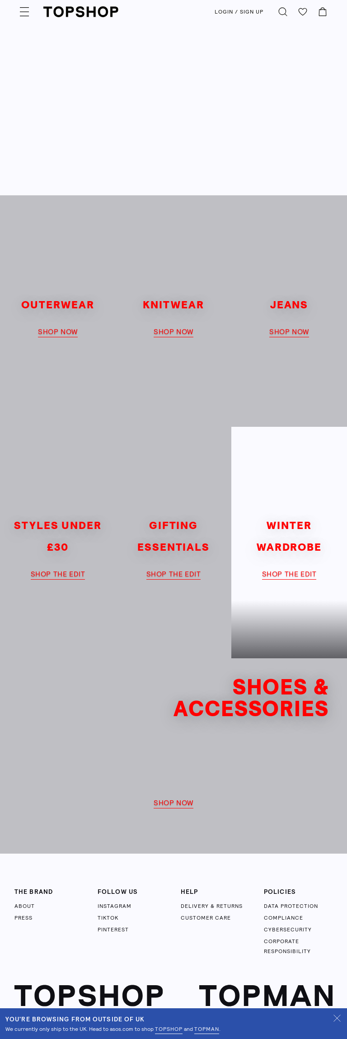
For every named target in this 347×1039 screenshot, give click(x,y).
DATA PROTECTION (291, 906)
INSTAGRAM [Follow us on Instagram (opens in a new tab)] (114, 906)
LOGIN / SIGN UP (239, 11)
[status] (173, 1023)
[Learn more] (173, 97)
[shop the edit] (58, 542)
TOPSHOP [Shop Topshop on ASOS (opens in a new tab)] (169, 1029)
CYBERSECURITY (288, 929)
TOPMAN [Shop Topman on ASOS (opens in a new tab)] (206, 1029)
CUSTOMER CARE (206, 917)
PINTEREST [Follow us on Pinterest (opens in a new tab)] (113, 929)
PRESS (23, 917)
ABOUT (24, 906)
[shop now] (58, 311)
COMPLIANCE (283, 917)
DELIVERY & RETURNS (212, 906)
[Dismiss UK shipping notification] (337, 1018)
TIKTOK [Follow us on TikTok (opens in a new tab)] (108, 917)
